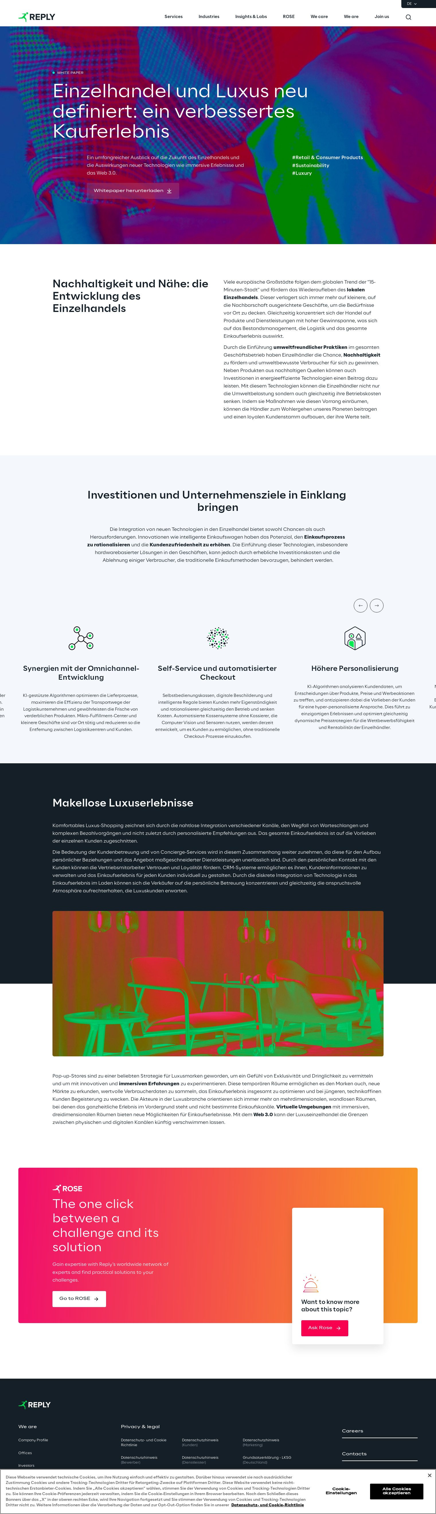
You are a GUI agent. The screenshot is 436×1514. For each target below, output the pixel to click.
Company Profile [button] (33, 1440)
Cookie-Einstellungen (341, 1491)
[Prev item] (360, 605)
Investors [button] (26, 1466)
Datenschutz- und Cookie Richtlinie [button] (144, 1442)
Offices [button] (25, 1453)
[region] (218, 1491)
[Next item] (377, 605)
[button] (133, 191)
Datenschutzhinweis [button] (139, 1460)
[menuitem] (174, 17)
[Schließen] (429, 1475)
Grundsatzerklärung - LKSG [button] (267, 1460)
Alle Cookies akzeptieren (396, 1491)
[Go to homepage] (36, 17)
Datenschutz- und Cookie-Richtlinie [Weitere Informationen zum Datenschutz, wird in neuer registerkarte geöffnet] (267, 1505)
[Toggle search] (408, 17)
